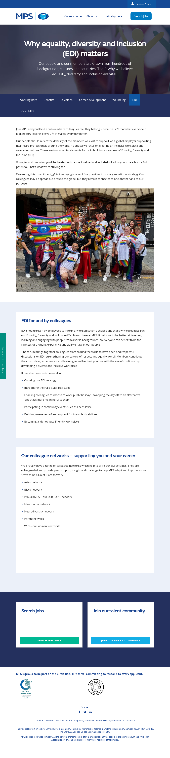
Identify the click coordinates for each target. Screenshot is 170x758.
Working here (114, 16)
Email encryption (64, 720)
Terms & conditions (44, 720)
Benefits (49, 100)
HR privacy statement (84, 720)
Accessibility (129, 720)
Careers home (73, 16)
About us (91, 16)
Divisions (67, 100)
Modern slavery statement (108, 720)
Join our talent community (120, 640)
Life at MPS (26, 111)
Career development (92, 100)
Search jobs (141, 16)
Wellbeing (119, 100)
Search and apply (49, 640)
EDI (134, 100)
